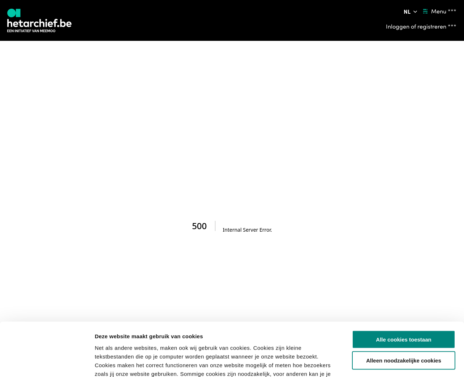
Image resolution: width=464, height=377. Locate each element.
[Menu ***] (439, 11)
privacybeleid (307, 333)
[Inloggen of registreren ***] (421, 26)
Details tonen (390, 363)
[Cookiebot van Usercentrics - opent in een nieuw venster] (46, 362)
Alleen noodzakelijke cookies (403, 312)
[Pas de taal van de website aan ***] (411, 11)
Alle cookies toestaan (403, 290)
